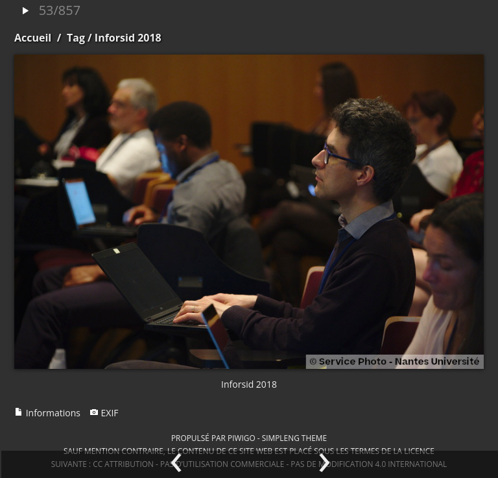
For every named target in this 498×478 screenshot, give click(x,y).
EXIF (104, 413)
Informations (47, 413)
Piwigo (241, 438)
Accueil (32, 38)
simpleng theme (294, 438)
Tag (76, 38)
